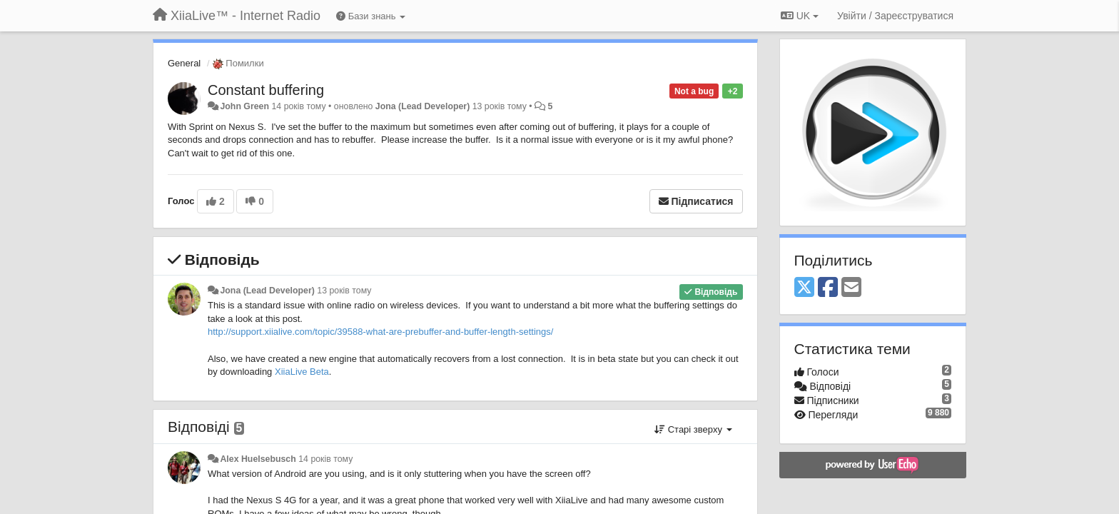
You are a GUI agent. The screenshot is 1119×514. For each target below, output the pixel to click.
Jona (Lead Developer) (422, 106)
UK (800, 15)
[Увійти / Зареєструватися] (895, 16)
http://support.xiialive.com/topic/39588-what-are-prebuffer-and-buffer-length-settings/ (380, 331)
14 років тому (325, 459)
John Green (244, 106)
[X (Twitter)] (804, 288)
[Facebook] (828, 288)
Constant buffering (266, 90)
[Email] (851, 288)
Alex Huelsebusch (257, 459)
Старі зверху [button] (692, 429)
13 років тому (344, 291)
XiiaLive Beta (302, 371)
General (184, 63)
